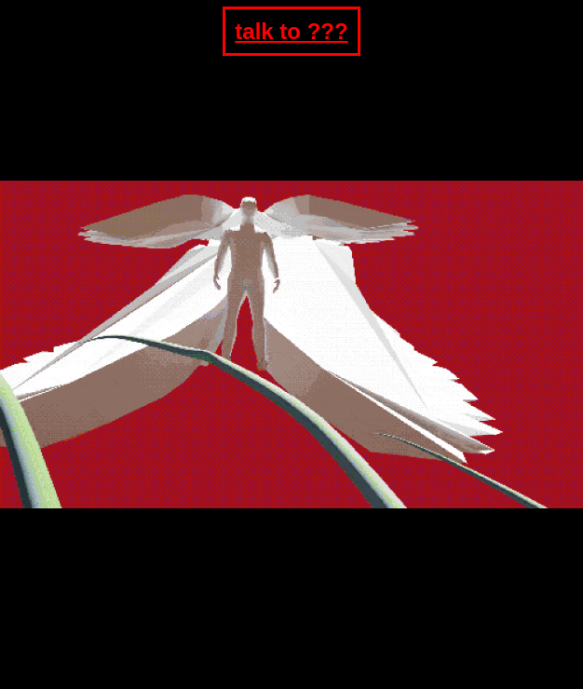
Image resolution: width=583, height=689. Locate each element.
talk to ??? (291, 31)
